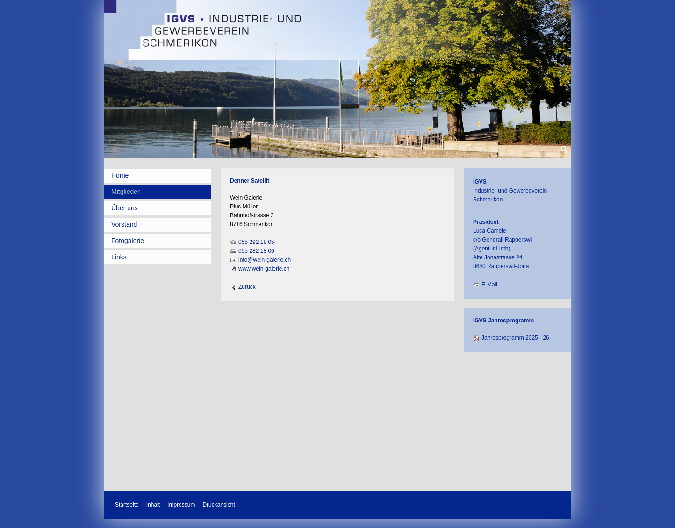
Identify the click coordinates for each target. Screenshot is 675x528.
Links (119, 257)
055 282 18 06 (256, 251)
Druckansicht (218, 504)
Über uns (124, 208)
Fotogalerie (127, 240)
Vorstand (124, 224)
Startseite (127, 504)
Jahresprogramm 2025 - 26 (515, 338)
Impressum (181, 504)
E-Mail (489, 284)
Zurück (247, 287)
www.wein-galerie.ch (263, 268)
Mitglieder (125, 191)
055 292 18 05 (256, 242)
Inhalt (153, 504)
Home (120, 175)
